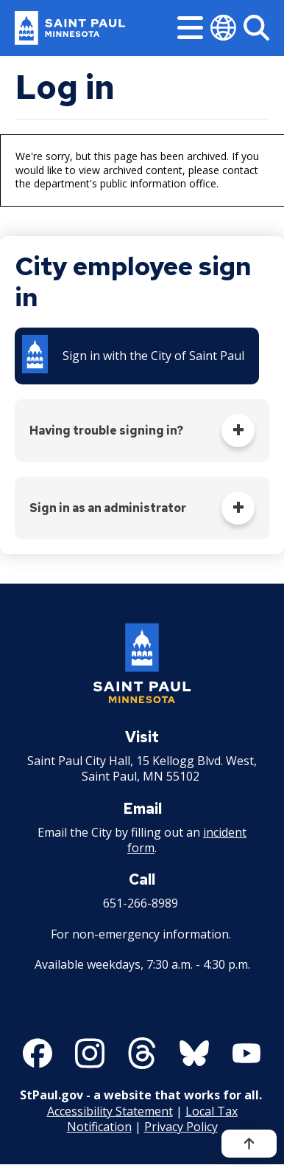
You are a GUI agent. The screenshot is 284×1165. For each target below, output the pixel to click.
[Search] (256, 28)
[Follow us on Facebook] (37, 1053)
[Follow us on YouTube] (246, 1053)
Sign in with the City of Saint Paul (153, 356)
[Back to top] (249, 1144)
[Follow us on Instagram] (89, 1053)
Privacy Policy (181, 1127)
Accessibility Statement (110, 1110)
